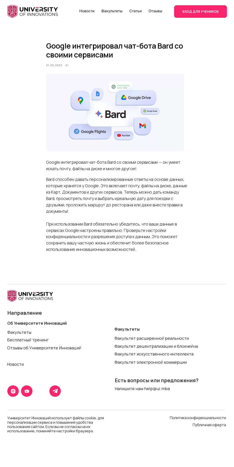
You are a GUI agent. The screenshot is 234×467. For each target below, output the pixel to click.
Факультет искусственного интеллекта (154, 360)
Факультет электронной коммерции (150, 368)
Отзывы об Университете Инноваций (44, 353)
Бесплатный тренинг (28, 345)
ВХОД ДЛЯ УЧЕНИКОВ (200, 11)
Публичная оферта (210, 430)
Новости (86, 11)
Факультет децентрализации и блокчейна (156, 352)
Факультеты (111, 11)
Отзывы (155, 11)
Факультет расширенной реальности (151, 344)
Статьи (135, 11)
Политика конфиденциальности (198, 423)
